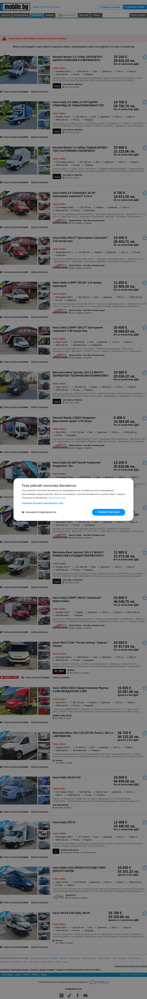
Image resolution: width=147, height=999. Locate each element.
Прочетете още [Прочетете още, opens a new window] (56, 497)
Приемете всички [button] (109, 512)
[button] (73, 503)
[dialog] (73, 499)
